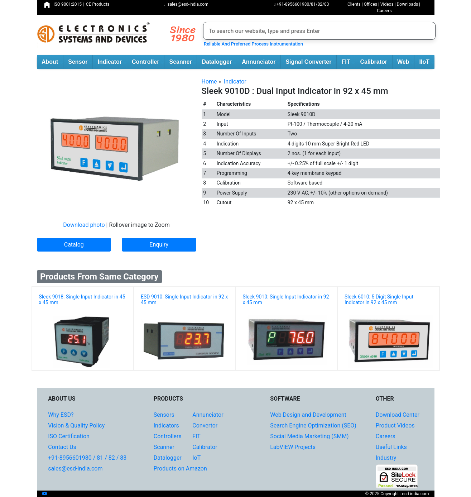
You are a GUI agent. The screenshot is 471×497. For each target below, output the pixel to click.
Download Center (397, 414)
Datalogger (219, 62)
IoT (196, 457)
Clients (354, 4)
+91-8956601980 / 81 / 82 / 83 (87, 457)
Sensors (164, 414)
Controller (148, 62)
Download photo (84, 224)
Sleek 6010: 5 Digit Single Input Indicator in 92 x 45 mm (379, 300)
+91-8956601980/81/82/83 (301, 4)
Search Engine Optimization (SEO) (313, 425)
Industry (386, 457)
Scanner (183, 62)
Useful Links (391, 447)
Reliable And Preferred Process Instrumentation (252, 44)
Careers (384, 10)
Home (209, 81)
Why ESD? (60, 414)
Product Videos (395, 425)
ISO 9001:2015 (67, 4)
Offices (370, 4)
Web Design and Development (308, 414)
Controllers (168, 436)
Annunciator (261, 62)
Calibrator (376, 62)
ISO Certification (69, 436)
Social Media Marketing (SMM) (309, 436)
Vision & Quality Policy (76, 425)
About (52, 62)
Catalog (74, 244)
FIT (348, 62)
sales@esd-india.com (186, 4)
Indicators (166, 425)
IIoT (426, 62)
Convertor (204, 425)
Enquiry (158, 244)
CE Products (98, 4)
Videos (387, 4)
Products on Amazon (180, 468)
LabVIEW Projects (293, 447)
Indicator (111, 62)
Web (405, 62)
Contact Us (62, 447)
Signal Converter (310, 62)
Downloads (407, 4)
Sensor (80, 62)
